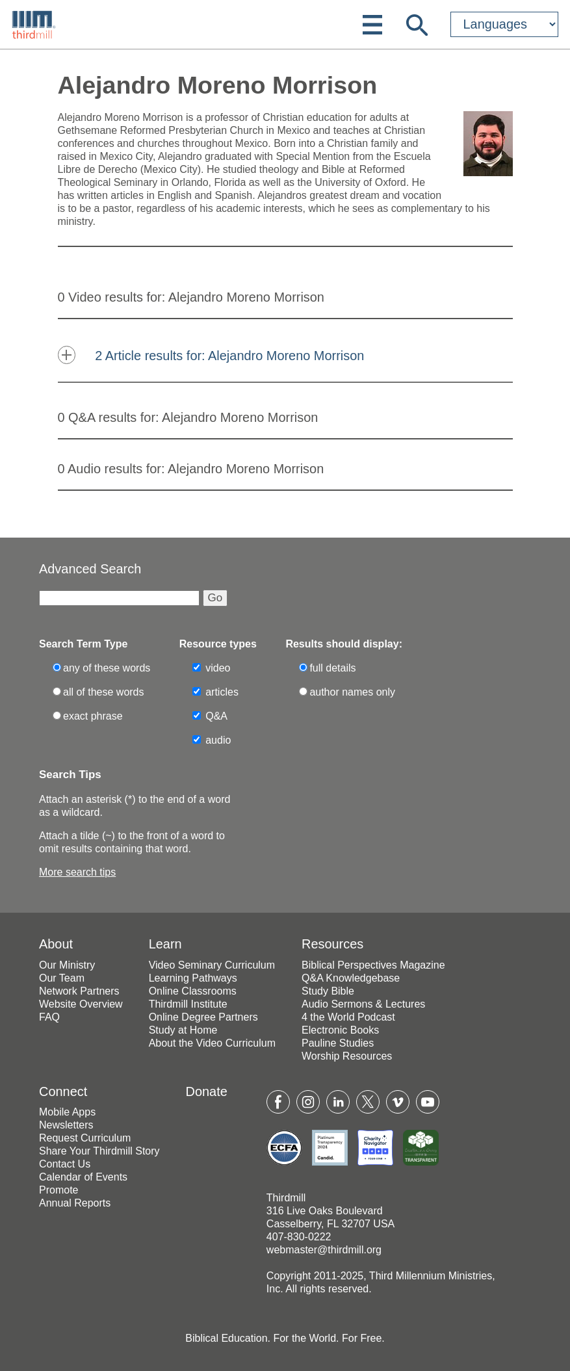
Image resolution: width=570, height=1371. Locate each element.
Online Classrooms (193, 991)
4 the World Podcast (348, 1017)
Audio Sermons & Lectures (363, 1004)
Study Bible (328, 991)
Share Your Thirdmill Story (99, 1150)
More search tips (77, 872)
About (56, 944)
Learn (165, 944)
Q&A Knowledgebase (351, 978)
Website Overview (81, 1004)
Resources (332, 944)
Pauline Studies (338, 1043)
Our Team (61, 978)
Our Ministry (67, 965)
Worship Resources (347, 1056)
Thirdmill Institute (188, 1004)
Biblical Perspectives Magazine (373, 965)
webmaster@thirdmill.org (324, 1249)
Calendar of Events (83, 1176)
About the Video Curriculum (212, 1043)
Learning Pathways (193, 978)
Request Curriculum (85, 1137)
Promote (58, 1189)
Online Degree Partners (203, 1017)
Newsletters (66, 1124)
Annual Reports (74, 1202)
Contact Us (64, 1163)
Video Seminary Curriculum (212, 965)
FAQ (49, 1017)
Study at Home (183, 1030)
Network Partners (79, 991)
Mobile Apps (67, 1111)
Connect (63, 1091)
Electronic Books (340, 1030)
